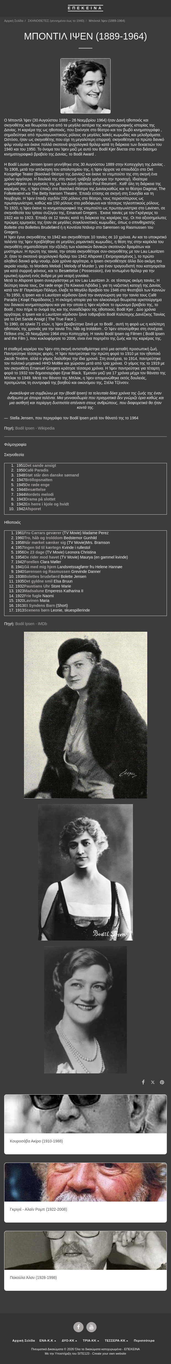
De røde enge (37, 485)
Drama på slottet (40, 499)
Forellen (31, 562)
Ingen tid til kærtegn (42, 547)
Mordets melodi (39, 494)
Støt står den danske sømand (52, 475)
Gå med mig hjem (40, 567)
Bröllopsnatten (38, 480)
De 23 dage (34, 552)
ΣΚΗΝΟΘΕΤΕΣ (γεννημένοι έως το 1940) (56, 20)
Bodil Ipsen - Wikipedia (34, 428)
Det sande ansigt (40, 465)
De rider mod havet (41, 557)
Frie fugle (32, 596)
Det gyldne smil (38, 581)
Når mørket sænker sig (45, 542)
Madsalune (34, 591)
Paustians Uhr (37, 586)
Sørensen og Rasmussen (47, 571)
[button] (6, 8)
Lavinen (31, 600)
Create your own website (109, 1353)
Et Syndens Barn (39, 605)
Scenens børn (37, 610)
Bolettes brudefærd (42, 576)
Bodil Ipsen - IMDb (31, 624)
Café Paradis (37, 470)
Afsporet (33, 509)
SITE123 (84, 1353)
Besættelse (35, 489)
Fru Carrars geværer (42, 533)
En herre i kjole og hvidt (47, 504)
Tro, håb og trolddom (43, 538)
